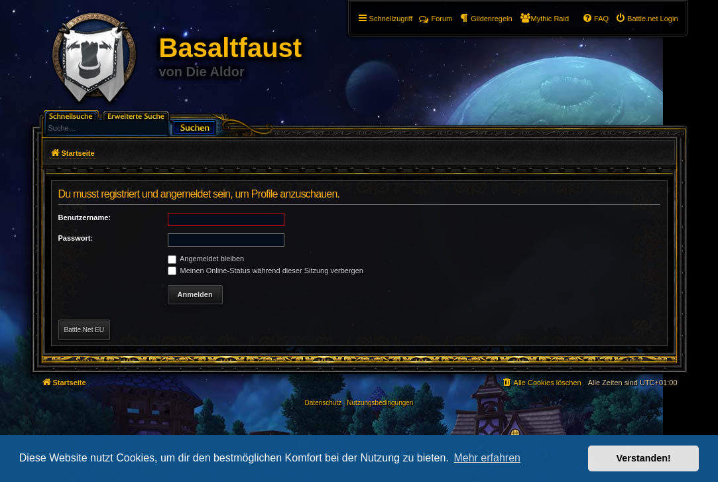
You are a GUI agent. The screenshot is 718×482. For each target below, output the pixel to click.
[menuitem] (646, 19)
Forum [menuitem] (435, 19)
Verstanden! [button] (644, 458)
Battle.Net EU (84, 329)
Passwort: (75, 238)
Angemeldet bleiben (206, 259)
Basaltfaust (230, 47)
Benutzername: (84, 217)
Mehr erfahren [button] (486, 457)
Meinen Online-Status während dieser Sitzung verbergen (265, 270)
